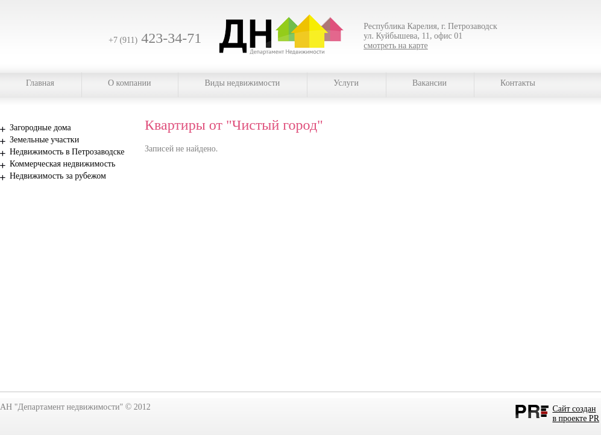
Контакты (517, 82)
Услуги (346, 82)
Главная (40, 82)
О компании (129, 82)
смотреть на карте (395, 45)
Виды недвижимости (242, 82)
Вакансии (429, 82)
